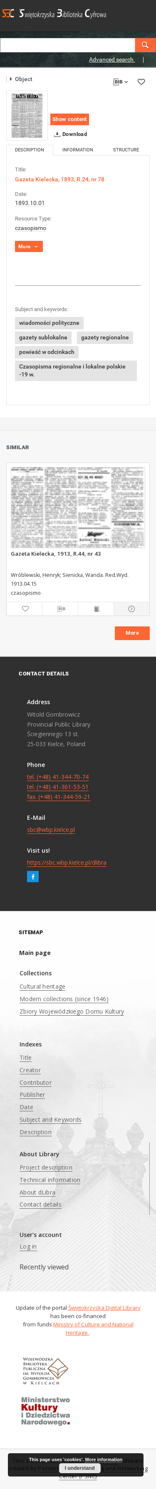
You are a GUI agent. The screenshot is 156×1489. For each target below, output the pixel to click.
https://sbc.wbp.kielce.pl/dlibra (66, 862)
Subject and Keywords (51, 1119)
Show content (69, 119)
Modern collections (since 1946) (64, 999)
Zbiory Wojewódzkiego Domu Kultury (72, 1011)
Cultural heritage (42, 986)
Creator (30, 1070)
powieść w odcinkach (46, 352)
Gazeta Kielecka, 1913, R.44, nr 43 (56, 553)
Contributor (36, 1082)
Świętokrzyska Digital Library (104, 1307)
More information (103, 1459)
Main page (35, 953)
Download (69, 134)
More (132, 633)
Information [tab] (77, 150)
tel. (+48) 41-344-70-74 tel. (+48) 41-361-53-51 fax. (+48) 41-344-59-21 (58, 787)
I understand (80, 1468)
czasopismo (30, 228)
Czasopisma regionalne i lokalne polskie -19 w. (72, 370)
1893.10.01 (30, 203)
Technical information (50, 1180)
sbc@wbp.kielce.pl (51, 830)
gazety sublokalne (43, 337)
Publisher (32, 1094)
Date (26, 1107)
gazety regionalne (105, 337)
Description (36, 1132)
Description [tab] (29, 150)
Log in (28, 1246)
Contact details (41, 1204)
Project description (46, 1167)
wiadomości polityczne (49, 322)
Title (26, 1057)
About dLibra (37, 1192)
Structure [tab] (126, 150)
